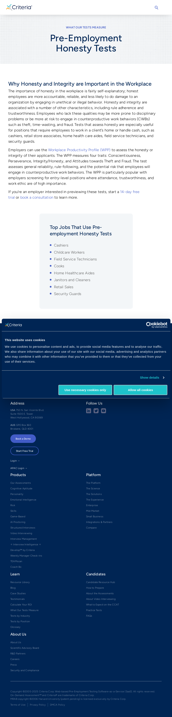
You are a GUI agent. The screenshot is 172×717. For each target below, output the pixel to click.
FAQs (89, 615)
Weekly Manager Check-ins (26, 555)
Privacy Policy (38, 704)
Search (156, 8)
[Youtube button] (103, 412)
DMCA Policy (57, 704)
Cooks (59, 266)
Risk (12, 505)
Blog (13, 587)
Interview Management (23, 538)
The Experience (95, 499)
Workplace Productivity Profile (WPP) (79, 150)
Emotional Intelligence (23, 499)
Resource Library (20, 582)
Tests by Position (20, 621)
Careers (15, 659)
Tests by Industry (20, 615)
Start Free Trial (24, 451)
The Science (93, 488)
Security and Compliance (24, 670)
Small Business (95, 516)
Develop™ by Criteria (22, 550)
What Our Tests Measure (86, 27)
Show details (149, 377)
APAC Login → (18, 468)
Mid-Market (92, 510)
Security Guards (67, 294)
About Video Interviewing (101, 599)
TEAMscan (16, 561)
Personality (16, 494)
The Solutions (94, 494)
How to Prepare (95, 587)
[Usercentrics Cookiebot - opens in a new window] (149, 325)
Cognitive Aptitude (21, 488)
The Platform (93, 482)
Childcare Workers (69, 252)
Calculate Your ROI (21, 604)
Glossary (15, 627)
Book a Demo (23, 438)
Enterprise (92, 505)
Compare (91, 527)
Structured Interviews (22, 527)
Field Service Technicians (75, 259)
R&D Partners (18, 653)
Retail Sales (63, 287)
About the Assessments (100, 593)
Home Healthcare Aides (74, 273)
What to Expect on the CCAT (102, 604)
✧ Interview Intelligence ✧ (25, 544)
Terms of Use (18, 704)
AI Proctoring (17, 522)
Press (13, 664)
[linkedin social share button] (88, 412)
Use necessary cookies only (85, 390)
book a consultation (36, 197)
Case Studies (18, 593)
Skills (13, 510)
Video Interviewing (21, 533)
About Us (15, 642)
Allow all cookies (140, 390)
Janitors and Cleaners (72, 280)
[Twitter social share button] (96, 412)
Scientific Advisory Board (24, 648)
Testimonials (17, 599)
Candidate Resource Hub (100, 582)
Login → (15, 460)
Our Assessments (20, 482)
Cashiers (61, 245)
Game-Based (17, 516)
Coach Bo (15, 566)
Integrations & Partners (99, 522)
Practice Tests (94, 610)
